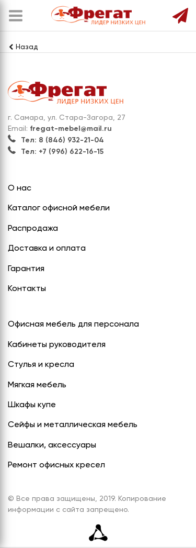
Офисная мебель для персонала (73, 324)
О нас (19, 188)
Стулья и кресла (41, 365)
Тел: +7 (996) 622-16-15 (55, 151)
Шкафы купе (32, 405)
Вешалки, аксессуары (52, 445)
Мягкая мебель (37, 385)
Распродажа (33, 229)
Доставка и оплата (47, 248)
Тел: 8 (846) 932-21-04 (56, 140)
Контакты (27, 289)
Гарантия (26, 269)
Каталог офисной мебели (59, 208)
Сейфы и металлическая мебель (72, 425)
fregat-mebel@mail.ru (71, 128)
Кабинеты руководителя (57, 345)
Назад (23, 47)
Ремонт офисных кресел (56, 465)
